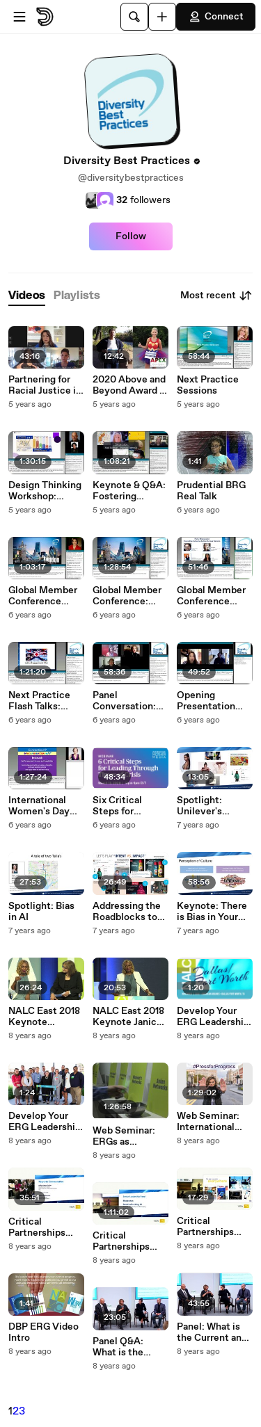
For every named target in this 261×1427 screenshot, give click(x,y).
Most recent (216, 296)
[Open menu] (19, 17)
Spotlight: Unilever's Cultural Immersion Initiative (201, 806)
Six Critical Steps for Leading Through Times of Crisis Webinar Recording (130, 806)
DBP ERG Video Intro (43, 1332)
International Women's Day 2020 (39, 806)
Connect (216, 17)
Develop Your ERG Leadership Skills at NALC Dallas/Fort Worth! (213, 1017)
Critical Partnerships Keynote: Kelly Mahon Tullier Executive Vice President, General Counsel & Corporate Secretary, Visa (214, 1227)
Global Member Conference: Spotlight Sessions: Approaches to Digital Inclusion (129, 596)
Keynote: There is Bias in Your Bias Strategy (212, 912)
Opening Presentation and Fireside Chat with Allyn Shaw (211, 701)
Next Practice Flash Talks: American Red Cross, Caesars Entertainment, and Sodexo (43, 701)
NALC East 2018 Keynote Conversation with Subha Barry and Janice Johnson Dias (46, 1017)
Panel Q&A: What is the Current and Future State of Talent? (127, 1347)
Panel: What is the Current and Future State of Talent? (212, 1332)
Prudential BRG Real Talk (211, 491)
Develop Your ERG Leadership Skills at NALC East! (44, 1122)
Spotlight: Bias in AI (41, 912)
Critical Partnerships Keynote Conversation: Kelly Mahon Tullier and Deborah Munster (40, 1227)
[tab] (26, 296)
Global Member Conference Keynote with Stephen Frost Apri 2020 (42, 596)
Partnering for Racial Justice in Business (44, 385)
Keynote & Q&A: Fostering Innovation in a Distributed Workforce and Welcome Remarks (129, 491)
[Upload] (162, 17)
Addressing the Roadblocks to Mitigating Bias (127, 912)
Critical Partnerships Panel (121, 1241)
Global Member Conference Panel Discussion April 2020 (213, 596)
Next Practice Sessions (208, 385)
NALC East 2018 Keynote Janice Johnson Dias (128, 1017)
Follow (131, 236)
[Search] (134, 17)
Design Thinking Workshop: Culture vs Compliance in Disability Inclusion (44, 491)
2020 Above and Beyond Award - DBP (129, 385)
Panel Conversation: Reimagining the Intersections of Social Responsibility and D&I (130, 701)
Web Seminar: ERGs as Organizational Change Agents (127, 1136)
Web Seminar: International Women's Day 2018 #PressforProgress (214, 1122)
